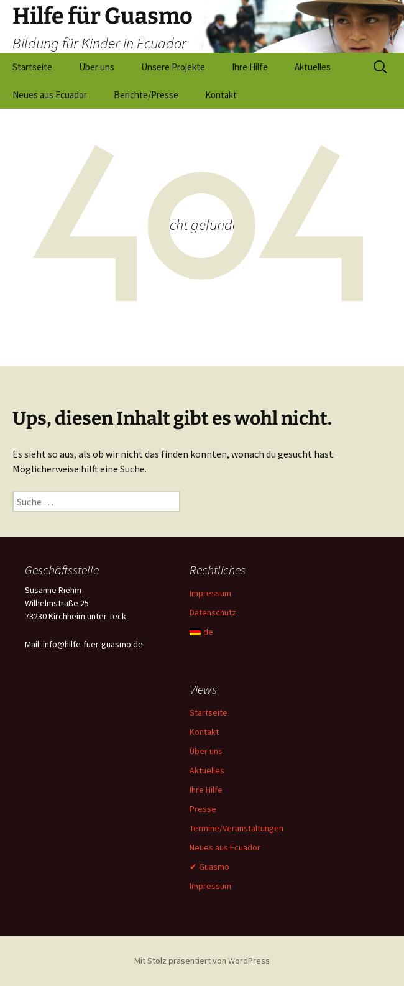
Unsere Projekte (173, 67)
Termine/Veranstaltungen (236, 828)
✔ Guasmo (209, 866)
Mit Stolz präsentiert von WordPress (202, 960)
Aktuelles (313, 67)
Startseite (32, 67)
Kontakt (221, 95)
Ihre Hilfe (250, 67)
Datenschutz (213, 612)
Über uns (96, 67)
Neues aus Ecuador (49, 95)
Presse (203, 808)
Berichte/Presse (146, 95)
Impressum (210, 593)
